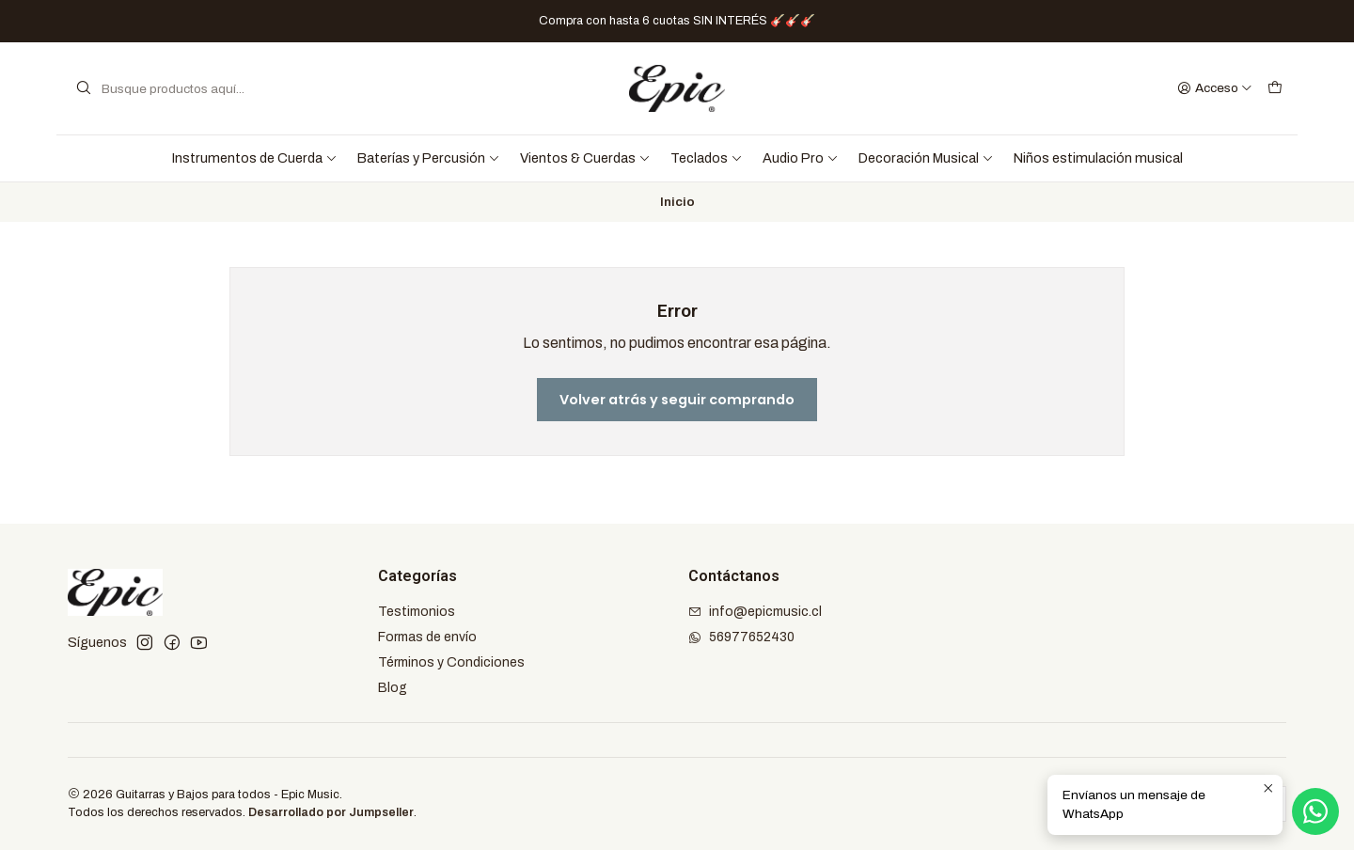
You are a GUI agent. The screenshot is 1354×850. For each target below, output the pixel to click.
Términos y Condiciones (451, 662)
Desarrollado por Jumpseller (331, 812)
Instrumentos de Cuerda (255, 157)
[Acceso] (1215, 88)
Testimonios (416, 612)
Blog (392, 688)
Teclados (706, 157)
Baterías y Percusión (428, 157)
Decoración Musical (926, 157)
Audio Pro (801, 157)
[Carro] (1275, 88)
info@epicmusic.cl (755, 612)
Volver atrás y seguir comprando (677, 399)
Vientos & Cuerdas (585, 157)
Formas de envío (427, 637)
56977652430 (741, 637)
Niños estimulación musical (1098, 157)
